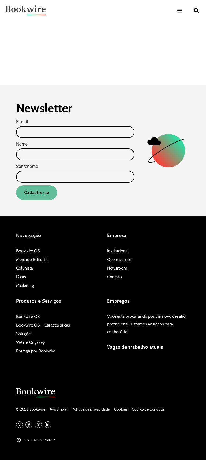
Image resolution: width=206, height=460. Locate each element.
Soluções (24, 333)
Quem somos (119, 259)
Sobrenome (27, 166)
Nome (22, 144)
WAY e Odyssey (30, 342)
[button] (179, 10)
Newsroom (117, 268)
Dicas (21, 276)
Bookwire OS (28, 250)
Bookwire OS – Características (43, 325)
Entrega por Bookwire (35, 350)
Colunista (24, 268)
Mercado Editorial (32, 259)
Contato (114, 276)
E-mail (22, 122)
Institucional (118, 250)
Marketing (25, 285)
